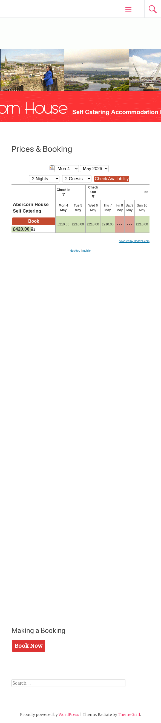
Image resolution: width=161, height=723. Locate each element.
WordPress (69, 714)
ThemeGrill (129, 714)
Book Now (28, 646)
